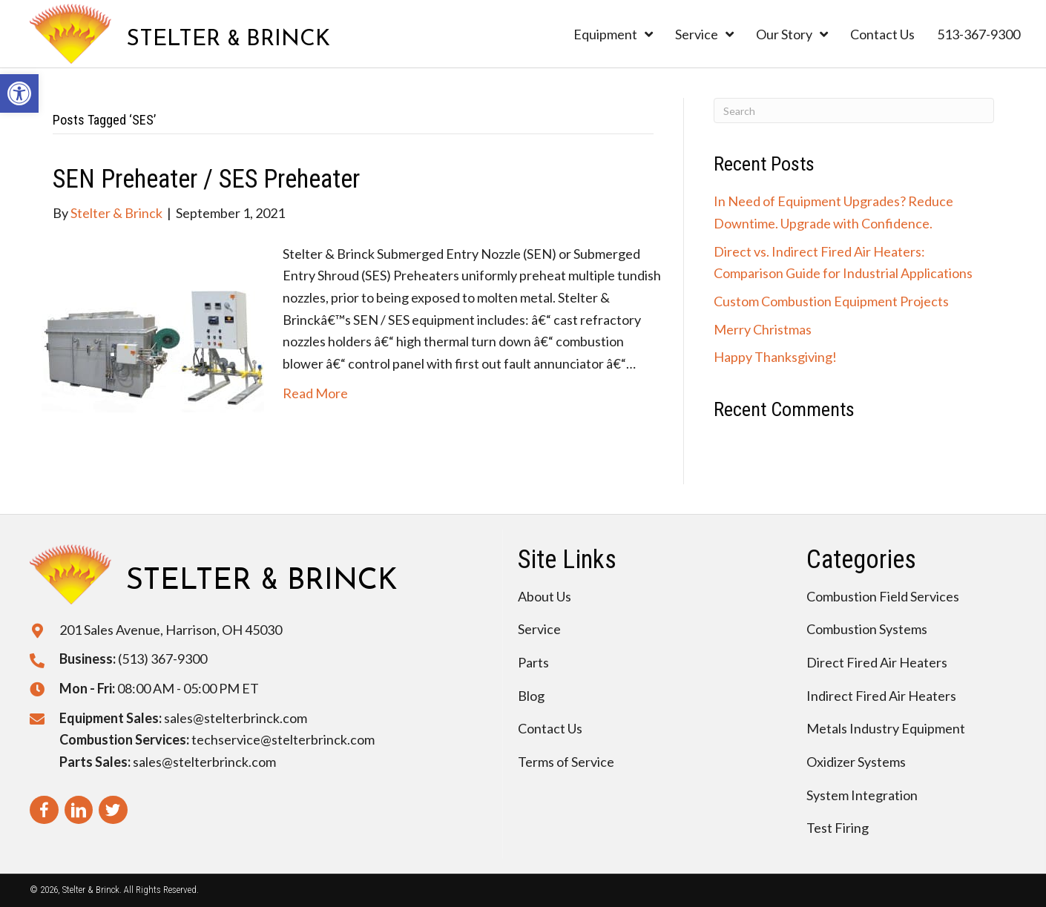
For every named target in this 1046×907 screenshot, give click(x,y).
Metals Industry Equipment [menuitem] (885, 728)
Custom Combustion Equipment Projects (831, 301)
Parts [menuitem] (533, 662)
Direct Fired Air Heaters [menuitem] (876, 662)
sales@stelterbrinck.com (235, 718)
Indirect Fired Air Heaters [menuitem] (881, 695)
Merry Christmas (763, 329)
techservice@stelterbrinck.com (283, 739)
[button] (19, 93)
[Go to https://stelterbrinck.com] (180, 34)
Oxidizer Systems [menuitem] (856, 761)
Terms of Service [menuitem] (566, 761)
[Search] (854, 110)
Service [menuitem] (539, 629)
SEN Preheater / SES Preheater (206, 179)
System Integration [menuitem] (862, 795)
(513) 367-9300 (162, 658)
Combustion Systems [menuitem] (866, 629)
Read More (315, 393)
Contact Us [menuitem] (550, 728)
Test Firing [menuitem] (837, 827)
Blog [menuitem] (531, 695)
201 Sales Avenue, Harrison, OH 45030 (170, 629)
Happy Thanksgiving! (775, 357)
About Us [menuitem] (544, 596)
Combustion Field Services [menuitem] (882, 596)
